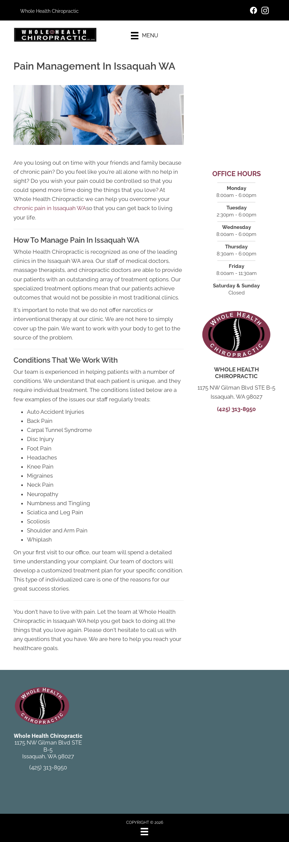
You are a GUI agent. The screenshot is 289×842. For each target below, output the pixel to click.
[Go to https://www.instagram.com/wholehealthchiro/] (265, 11)
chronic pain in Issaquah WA (49, 208)
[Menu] (144, 36)
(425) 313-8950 (236, 409)
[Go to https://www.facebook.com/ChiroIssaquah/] (253, 11)
